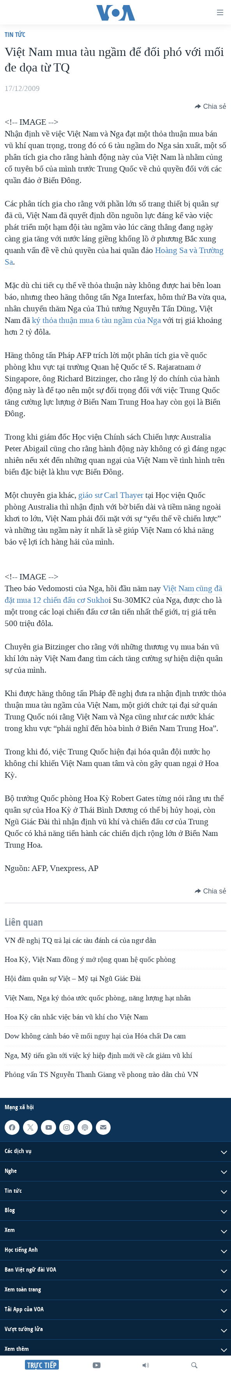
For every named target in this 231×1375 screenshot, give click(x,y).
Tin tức (15, 34)
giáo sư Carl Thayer (111, 495)
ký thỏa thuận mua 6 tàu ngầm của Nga (96, 320)
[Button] (210, 106)
